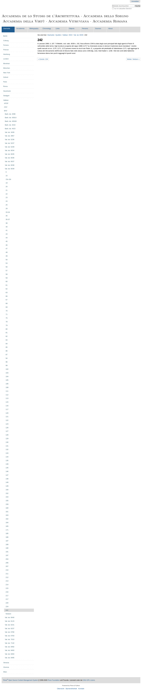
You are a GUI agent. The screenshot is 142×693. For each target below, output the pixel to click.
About (110, 28)
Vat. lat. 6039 (78, 35)
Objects (71, 28)
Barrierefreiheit (71, 689)
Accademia (20, 28)
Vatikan (65, 35)
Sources (98, 28)
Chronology (47, 28)
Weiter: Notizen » (133, 59)
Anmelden (135, 1)
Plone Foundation (54, 680)
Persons (85, 28)
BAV (70, 35)
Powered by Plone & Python (71, 685)
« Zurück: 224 (43, 59)
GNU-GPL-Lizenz (89, 680)
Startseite (6, 28)
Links (58, 28)
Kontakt (81, 689)
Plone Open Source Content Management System (20, 680)
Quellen (58, 35)
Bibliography (33, 28)
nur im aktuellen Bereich (123, 9)
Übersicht (60, 689)
